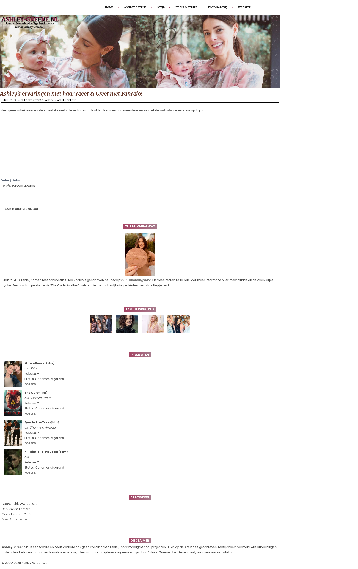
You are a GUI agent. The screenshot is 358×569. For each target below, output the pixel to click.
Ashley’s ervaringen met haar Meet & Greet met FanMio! (71, 93)
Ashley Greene (135, 7)
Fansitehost (19, 519)
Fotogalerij (217, 7)
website (166, 110)
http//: (6, 185)
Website (244, 7)
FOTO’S (30, 384)
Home (109, 7)
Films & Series (186, 7)
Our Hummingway (135, 280)
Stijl (161, 7)
